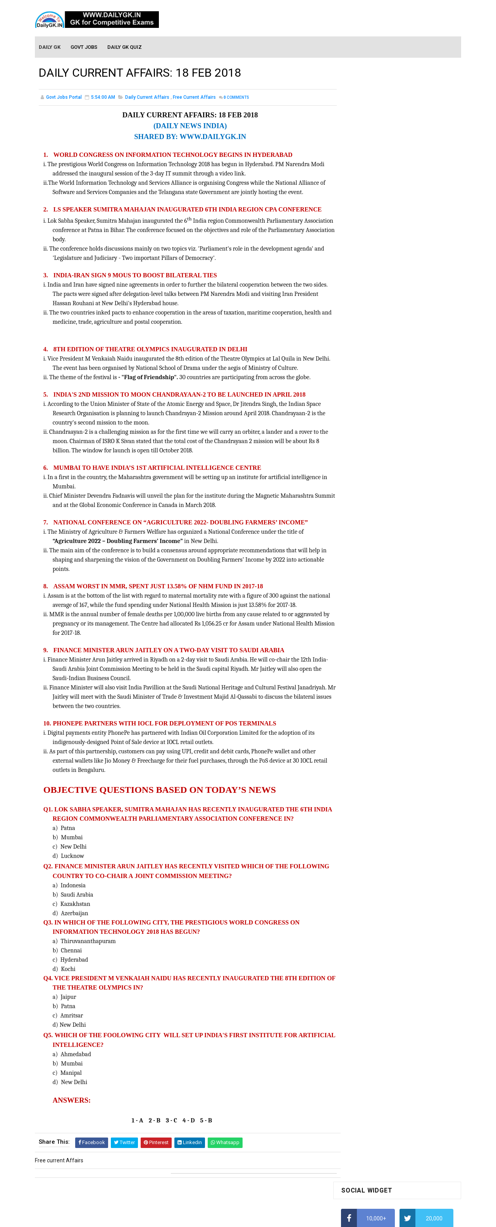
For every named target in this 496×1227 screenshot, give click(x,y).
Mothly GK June (360, 584)
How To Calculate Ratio (369, 250)
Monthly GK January (365, 640)
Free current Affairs (194, 98)
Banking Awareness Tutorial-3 (378, 810)
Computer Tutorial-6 (366, 741)
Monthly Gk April (361, 606)
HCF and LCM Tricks (365, 326)
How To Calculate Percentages (378, 311)
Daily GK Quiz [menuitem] (125, 47)
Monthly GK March (363, 617)
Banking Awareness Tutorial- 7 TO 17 (386, 832)
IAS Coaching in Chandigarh (374, 371)
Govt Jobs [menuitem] (84, 47)
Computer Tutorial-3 (366, 708)
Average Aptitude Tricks (370, 341)
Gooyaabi (300, 1217)
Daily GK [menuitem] (50, 47)
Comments (236, 98)
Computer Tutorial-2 (366, 697)
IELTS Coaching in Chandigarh (377, 379)
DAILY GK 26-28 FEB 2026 (408, 453)
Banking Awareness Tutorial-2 (378, 799)
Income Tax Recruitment (371, 356)
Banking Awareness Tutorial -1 (378, 787)
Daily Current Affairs (147, 98)
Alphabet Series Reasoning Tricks (382, 235)
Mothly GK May (359, 595)
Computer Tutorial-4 (366, 719)
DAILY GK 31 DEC (361, 484)
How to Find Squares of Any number (385, 220)
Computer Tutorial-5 (366, 730)
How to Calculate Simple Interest (380, 295)
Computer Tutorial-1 (366, 685)
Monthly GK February (366, 629)
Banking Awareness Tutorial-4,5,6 (382, 821)
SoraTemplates (231, 1217)
